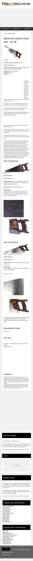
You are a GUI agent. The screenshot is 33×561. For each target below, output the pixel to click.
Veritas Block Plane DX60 (8, 539)
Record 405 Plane (6, 511)
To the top (6, 549)
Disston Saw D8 (6, 507)
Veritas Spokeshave (7, 543)
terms (10, 449)
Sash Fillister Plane (6, 521)
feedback (28, 549)
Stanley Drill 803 (6, 518)
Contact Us (9, 346)
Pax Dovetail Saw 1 (7, 537)
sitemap (11, 552)
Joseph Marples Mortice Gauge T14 (10, 534)
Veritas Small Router (7, 541)
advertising (23, 549)
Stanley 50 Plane (6, 515)
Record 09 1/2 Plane (7, 508)
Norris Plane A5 (6, 520)
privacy (18, 549)
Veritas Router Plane (7, 540)
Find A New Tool (5, 28)
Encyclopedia (27, 28)
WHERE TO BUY (11, 33)
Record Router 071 (6, 510)
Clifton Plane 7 (6, 532)
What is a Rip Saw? (22, 67)
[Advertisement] (16, 18)
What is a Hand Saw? (12, 67)
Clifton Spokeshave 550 (7, 533)
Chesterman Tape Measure (8, 506)
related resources (5, 552)
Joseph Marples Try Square (8, 536)
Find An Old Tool (16, 28)
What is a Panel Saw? (16, 68)
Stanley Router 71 (6, 517)
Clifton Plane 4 (6, 530)
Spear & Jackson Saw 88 (8, 513)
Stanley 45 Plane (6, 514)
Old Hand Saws (11, 65)
